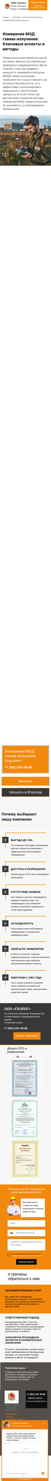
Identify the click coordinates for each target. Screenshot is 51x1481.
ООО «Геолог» (18, 3)
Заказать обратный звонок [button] (37, 6)
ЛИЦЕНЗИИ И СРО (14, 1419)
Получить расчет (26, 1262)
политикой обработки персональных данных (27, 1255)
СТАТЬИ (9, 1417)
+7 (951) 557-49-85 (37, 2)
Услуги (13, 6)
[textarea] (26, 1245)
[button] (26, 781)
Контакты (22, 6)
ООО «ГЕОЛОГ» (13, 1405)
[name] (26, 1223)
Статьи (13, 9)
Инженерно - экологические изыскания (27, 17)
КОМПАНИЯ (11, 1414)
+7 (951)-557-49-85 (15, 1028)
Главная (6, 17)
